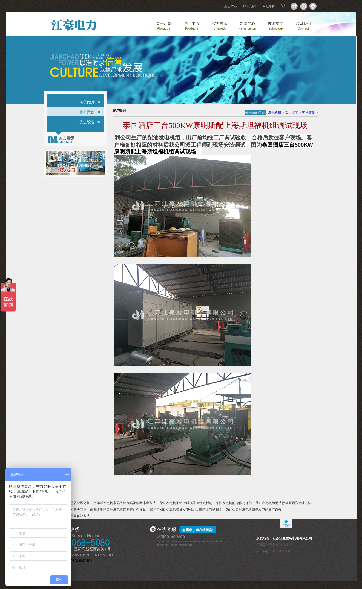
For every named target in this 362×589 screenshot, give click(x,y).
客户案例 (87, 112)
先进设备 (87, 122)
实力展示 (219, 25)
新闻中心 (247, 25)
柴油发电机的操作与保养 (234, 503)
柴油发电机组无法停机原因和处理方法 (283, 503)
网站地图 (268, 6)
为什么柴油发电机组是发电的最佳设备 (253, 509)
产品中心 (191, 25)
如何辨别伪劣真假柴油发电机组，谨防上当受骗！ (186, 509)
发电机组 (274, 113)
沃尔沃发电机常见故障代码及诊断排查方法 (124, 503)
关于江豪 (163, 25)
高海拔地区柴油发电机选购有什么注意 (118, 509)
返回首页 (230, 6)
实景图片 (87, 102)
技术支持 (275, 25)
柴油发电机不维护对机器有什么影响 (186, 503)
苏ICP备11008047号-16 (273, 551)
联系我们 (249, 6)
